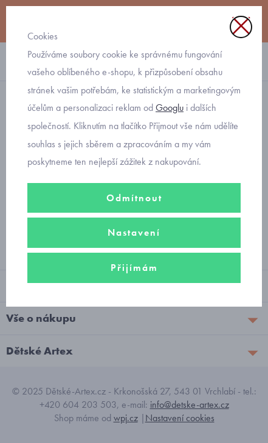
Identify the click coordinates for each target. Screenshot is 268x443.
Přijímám (134, 267)
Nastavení (134, 232)
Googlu (170, 107)
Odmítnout (134, 198)
